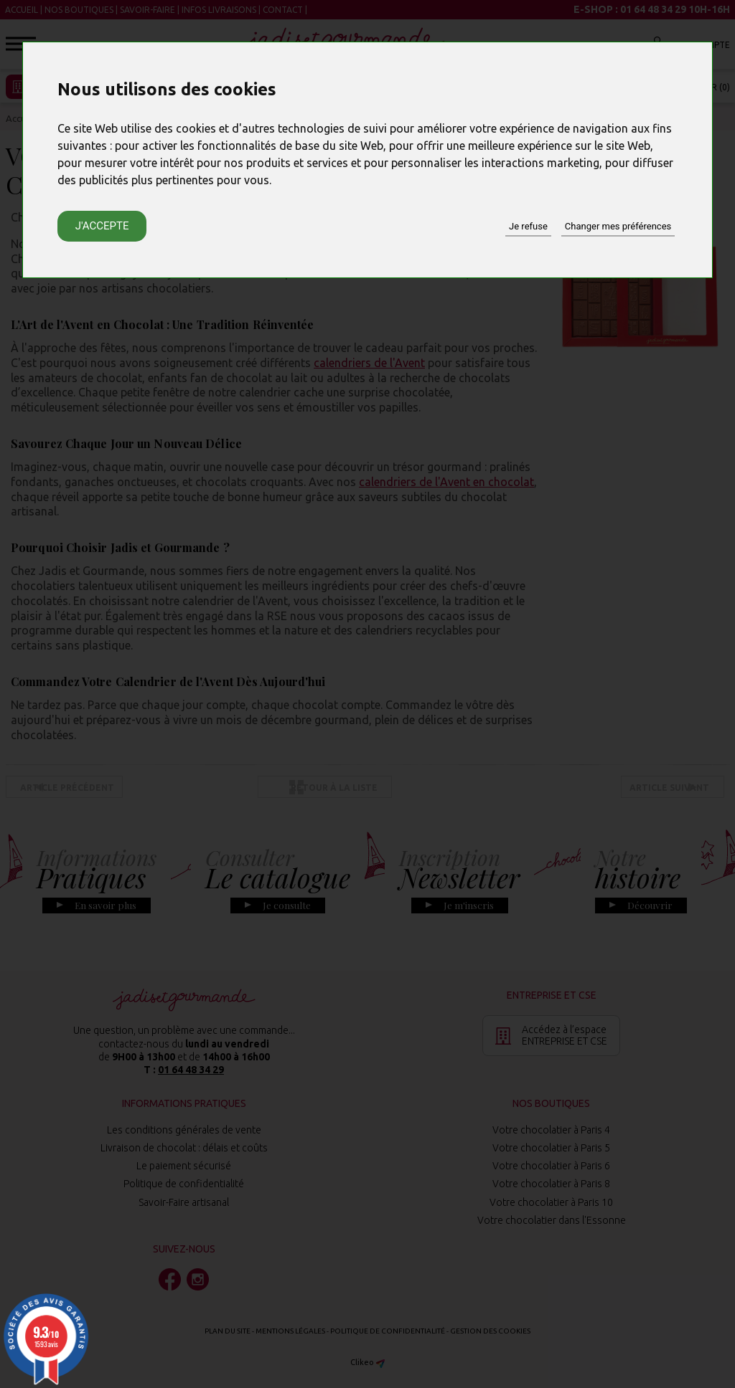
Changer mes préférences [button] (618, 226)
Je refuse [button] (528, 226)
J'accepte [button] (102, 225)
